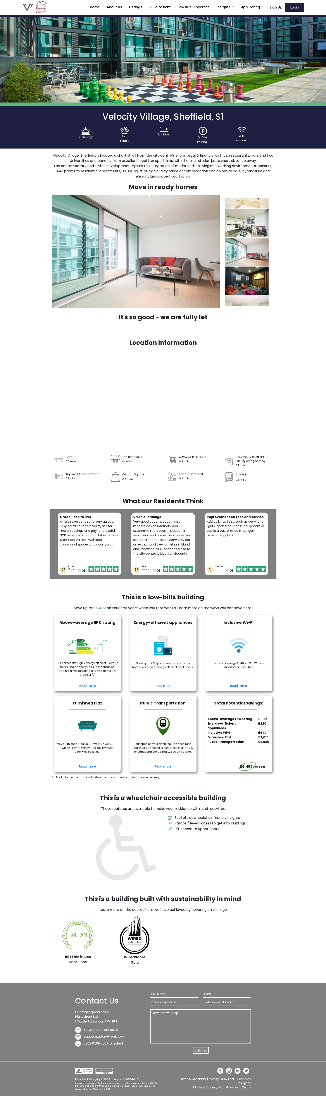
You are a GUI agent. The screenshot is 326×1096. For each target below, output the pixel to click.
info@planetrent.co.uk (96, 1030)
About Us (114, 7)
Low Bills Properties (194, 7)
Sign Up (275, 7)
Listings (135, 7)
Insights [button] (224, 7)
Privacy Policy (218, 1079)
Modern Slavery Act (208, 1087)
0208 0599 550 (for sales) (99, 1043)
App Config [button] (251, 7)
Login (294, 7)
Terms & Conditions (192, 1079)
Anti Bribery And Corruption (240, 1081)
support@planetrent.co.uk (100, 1036)
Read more (87, 686)
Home (95, 7)
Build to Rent (160, 7)
